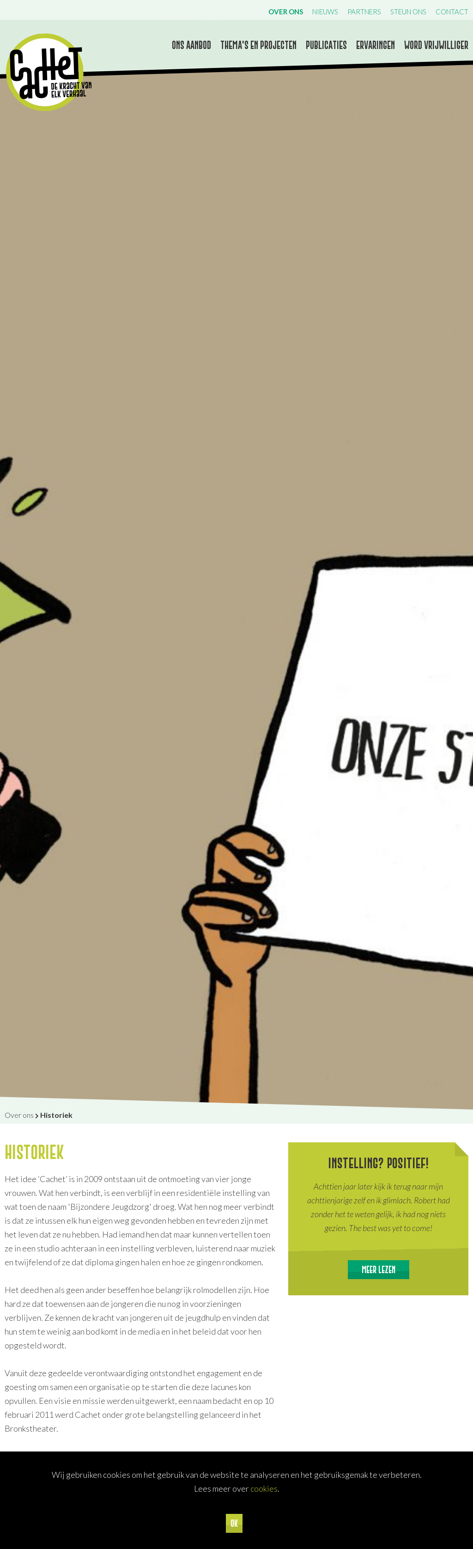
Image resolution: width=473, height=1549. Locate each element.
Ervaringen (375, 45)
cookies (264, 1488)
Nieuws (325, 11)
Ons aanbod (191, 45)
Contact (452, 11)
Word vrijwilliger (436, 45)
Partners (364, 11)
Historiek (56, 1114)
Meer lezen (378, 1270)
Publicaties (326, 45)
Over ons (285, 11)
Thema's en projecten (258, 45)
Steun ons (408, 11)
